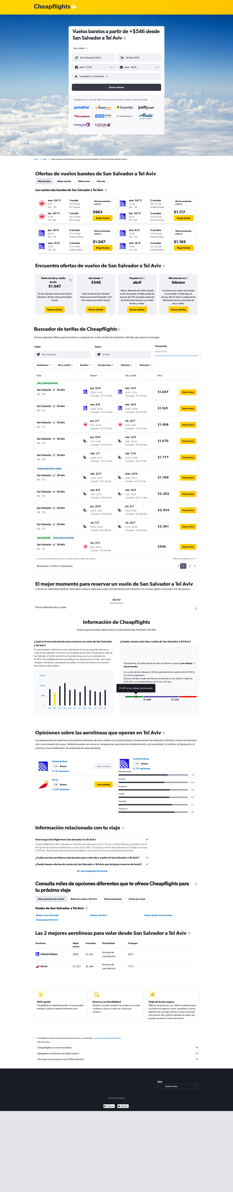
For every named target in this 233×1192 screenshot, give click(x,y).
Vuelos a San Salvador (47, 915)
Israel (44, 159)
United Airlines (60, 761)
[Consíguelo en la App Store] (123, 1106)
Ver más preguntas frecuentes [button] (92, 871)
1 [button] (183, 566)
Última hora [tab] (84, 181)
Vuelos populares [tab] (113, 899)
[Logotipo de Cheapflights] (52, 7)
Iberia (55, 779)
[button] (92, 67)
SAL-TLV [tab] (116, 599)
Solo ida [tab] (101, 181)
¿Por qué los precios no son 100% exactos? (118, 1059)
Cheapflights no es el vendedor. (118, 1047)
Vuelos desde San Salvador (158, 915)
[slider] (200, 356)
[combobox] (80, 48)
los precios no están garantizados (107, 1038)
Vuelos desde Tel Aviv (47, 919)
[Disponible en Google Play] (109, 1106)
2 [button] (189, 566)
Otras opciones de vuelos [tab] (51, 899)
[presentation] (124, 38)
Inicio (36, 159)
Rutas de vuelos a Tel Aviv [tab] (84, 899)
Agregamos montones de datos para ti (118, 1053)
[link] (55, 309)
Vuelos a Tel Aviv (98, 915)
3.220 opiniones (60, 789)
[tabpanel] (116, 680)
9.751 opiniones (60, 771)
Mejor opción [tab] (64, 181)
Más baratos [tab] (44, 181)
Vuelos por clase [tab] (137, 899)
